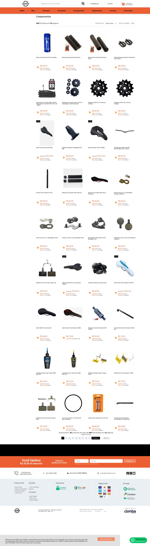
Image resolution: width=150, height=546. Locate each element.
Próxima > (96, 460)
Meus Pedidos (33, 519)
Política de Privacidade (33, 543)
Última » (106, 460)
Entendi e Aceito (106, 539)
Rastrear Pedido (33, 522)
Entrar (110, 4)
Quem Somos (18, 509)
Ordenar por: (99, 23)
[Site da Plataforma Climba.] (130, 533)
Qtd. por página (124, 23)
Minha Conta (32, 520)
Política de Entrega (20, 513)
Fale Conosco (18, 515)
